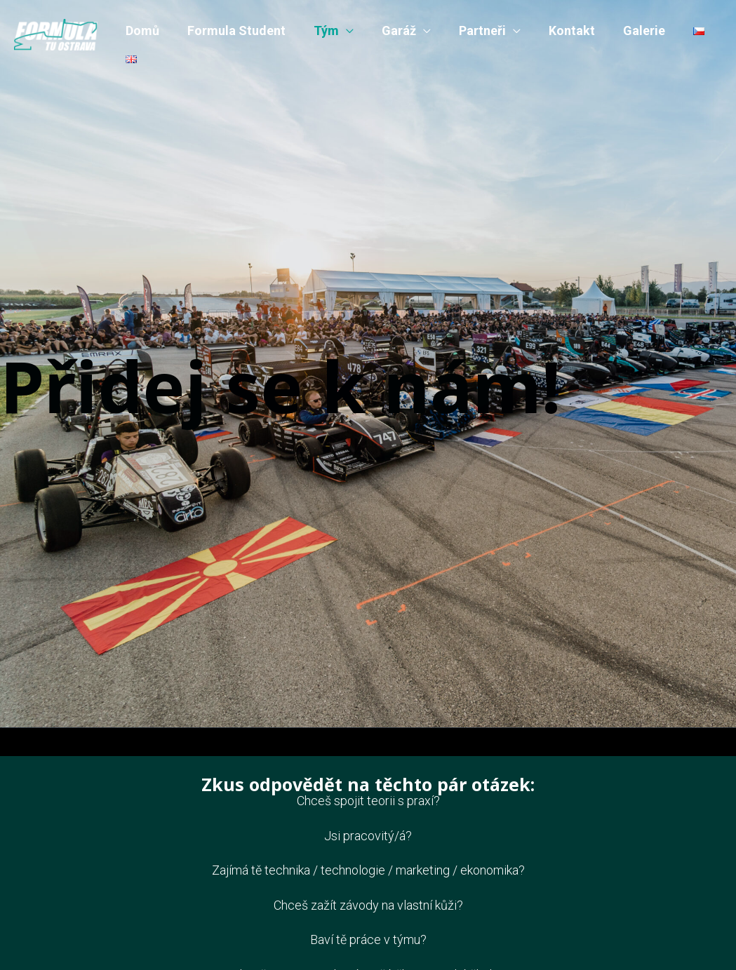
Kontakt (556, 30)
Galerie (626, 30)
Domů (141, 30)
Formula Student (232, 30)
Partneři (469, 30)
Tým (319, 30)
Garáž (389, 30)
